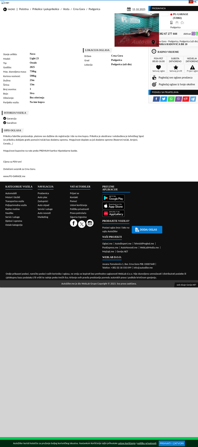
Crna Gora (79, 34)
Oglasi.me (107, 358)
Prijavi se (173, 3)
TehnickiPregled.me (144, 358)
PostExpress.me (110, 362)
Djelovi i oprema (13, 335)
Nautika (9, 327)
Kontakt (154, 3)
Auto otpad (43, 319)
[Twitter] (82, 338)
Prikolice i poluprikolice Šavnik (51, 271)
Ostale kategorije (14, 339)
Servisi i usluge (131, 27)
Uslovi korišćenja (78, 319)
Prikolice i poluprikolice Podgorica (51, 264)
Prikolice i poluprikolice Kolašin (51, 251)
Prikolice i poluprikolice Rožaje (85, 264)
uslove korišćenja (127, 443)
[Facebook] (74, 338)
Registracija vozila (160, 27)
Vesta (66, 34)
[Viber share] (114, 91)
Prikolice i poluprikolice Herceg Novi (16, 251)
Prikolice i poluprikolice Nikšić (20, 259)
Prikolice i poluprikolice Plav (88, 259)
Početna (24, 34)
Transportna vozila (14, 315)
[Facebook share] (92, 91)
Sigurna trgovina (78, 331)
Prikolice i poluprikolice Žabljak (85, 271)
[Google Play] (116, 313)
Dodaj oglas (187, 27)
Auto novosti (44, 327)
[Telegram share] (128, 91)
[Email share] (122, 91)
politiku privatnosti (146, 443)
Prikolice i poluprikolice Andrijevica (16, 237)
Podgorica (94, 34)
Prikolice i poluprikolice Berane (85, 237)
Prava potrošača (78, 327)
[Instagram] (90, 338)
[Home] (3, 27)
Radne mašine (12, 323)
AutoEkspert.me (123, 358)
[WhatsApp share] (107, 91)
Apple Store (92, 3)
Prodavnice (41, 27)
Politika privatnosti (79, 323)
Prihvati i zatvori (172, 443)
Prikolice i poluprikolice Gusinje (120, 244)
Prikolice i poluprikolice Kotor (89, 252)
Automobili (11, 307)
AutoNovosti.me (129, 362)
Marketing (136, 4)
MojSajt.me (108, 366)
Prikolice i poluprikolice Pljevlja (120, 257)
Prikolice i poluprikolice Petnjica (51, 257)
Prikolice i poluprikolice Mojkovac (120, 251)
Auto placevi (63, 27)
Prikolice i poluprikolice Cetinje (51, 244)
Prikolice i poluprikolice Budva (16, 244)
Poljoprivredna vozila (16, 319)
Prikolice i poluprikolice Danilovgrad (85, 244)
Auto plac (42, 311)
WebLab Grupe (89, 398)
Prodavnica (43, 307)
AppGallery (115, 4)
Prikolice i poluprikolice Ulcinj (20, 273)
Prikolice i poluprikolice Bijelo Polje (124, 237)
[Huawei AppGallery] (116, 328)
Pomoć (73, 315)
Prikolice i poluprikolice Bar (53, 239)
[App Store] (116, 321)
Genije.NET (122, 366)
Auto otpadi (106, 27)
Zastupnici (85, 27)
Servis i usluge (12, 331)
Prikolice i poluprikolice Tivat (123, 266)
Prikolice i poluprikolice (45, 34)
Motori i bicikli (12, 311)
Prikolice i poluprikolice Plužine (16, 264)
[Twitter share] (100, 91)
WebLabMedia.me (149, 362)
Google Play (69, 3)
